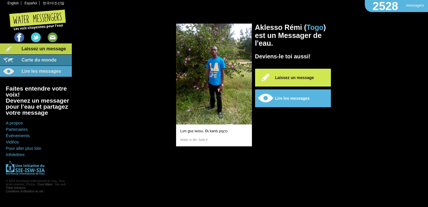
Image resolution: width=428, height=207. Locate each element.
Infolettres (15, 154)
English (13, 3)
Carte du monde (39, 59)
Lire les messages (41, 71)
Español (30, 3)
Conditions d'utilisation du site (24, 191)
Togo (314, 27)
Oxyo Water (45, 184)
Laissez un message (44, 48)
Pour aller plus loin (23, 148)
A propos (14, 122)
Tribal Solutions (16, 187)
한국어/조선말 (53, 3)
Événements (18, 135)
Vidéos (12, 141)
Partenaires (17, 129)
